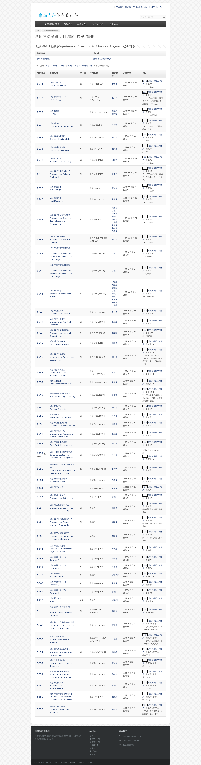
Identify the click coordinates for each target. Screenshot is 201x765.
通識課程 (68, 24)
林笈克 (114, 469)
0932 (40, 98)
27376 (145, 693)
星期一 (48, 65)
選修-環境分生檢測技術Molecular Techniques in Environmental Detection (60, 674)
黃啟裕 (114, 188)
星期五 (77, 65)
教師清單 (93, 754)
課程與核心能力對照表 (102, 58)
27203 (145, 609)
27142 (145, 620)
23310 (145, 109)
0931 (40, 84)
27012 (145, 371)
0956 (40, 424)
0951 (40, 372)
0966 (40, 536)
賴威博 (114, 228)
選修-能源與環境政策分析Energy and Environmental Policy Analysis (61, 652)
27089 (145, 310)
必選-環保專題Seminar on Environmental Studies (61, 293)
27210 (145, 341)
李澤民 (114, 424)
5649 (40, 625)
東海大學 (37, 762)
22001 (145, 134)
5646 (40, 591)
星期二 (55, 65)
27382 (145, 503)
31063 (145, 557)
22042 (145, 81)
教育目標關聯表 (43, 58)
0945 (40, 293)
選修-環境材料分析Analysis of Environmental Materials (61, 709)
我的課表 (119, 7)
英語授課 (82, 24)
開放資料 (93, 751)
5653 (40, 674)
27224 (145, 236)
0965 (40, 522)
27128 (145, 547)
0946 (40, 312)
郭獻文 (114, 219)
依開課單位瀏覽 (52, 24)
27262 (145, 495)
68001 (145, 573)
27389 (145, 705)
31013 (145, 380)
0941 (40, 219)
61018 (145, 185)
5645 (40, 583)
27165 (145, 168)
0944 (40, 270)
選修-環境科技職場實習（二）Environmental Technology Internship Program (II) (62, 522)
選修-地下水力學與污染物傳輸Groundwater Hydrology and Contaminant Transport (62, 625)
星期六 (85, 65)
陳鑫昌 (114, 137)
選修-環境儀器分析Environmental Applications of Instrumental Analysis (62, 434)
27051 (145, 635)
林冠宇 (114, 199)
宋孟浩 (114, 160)
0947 (40, 321)
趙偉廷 (114, 113)
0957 (40, 433)
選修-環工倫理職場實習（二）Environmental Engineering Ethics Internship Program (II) (62, 536)
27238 (145, 320)
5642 (40, 558)
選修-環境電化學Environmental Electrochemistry (57, 685)
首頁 (91, 736)
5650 (40, 639)
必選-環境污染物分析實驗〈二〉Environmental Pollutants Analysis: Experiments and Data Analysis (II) (61, 253)
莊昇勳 (114, 455)
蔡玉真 (114, 110)
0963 (40, 496)
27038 (145, 478)
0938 (40, 174)
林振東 (114, 84)
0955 (40, 415)
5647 (40, 599)
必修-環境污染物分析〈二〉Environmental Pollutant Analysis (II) (61, 174)
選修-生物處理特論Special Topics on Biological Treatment (61, 663)
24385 (145, 92)
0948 (40, 333)
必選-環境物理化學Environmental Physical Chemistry (60, 239)
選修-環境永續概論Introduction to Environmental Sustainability (62, 357)
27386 (145, 517)
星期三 (63, 65)
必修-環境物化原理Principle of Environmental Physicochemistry (61, 549)
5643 (40, 566)
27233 (145, 290)
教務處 (81, 762)
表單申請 (114, 24)
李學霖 (114, 222)
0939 (40, 188)
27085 (145, 414)
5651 (40, 652)
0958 (40, 443)
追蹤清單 (128, 7)
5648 (40, 611)
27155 (145, 671)
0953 (40, 395)
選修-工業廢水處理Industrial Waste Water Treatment (59, 639)
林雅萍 (114, 98)
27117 (145, 660)
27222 (145, 432)
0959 (40, 453)
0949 (40, 342)
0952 (40, 382)
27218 (145, 216)
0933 (40, 112)
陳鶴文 (114, 216)
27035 (145, 422)
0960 (40, 468)
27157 (145, 120)
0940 (40, 199)
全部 (91, 65)
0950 (40, 356)
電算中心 (73, 762)
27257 (145, 442)
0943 (40, 253)
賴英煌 (114, 148)
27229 (145, 157)
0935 (40, 137)
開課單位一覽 (95, 739)
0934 (40, 124)
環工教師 (115, 575)
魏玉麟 (114, 231)
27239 (145, 330)
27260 (145, 456)
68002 (145, 598)
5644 (40, 575)
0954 (40, 407)
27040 (145, 196)
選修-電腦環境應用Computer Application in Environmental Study (60, 372)
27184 (145, 250)
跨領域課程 (98, 24)
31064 (145, 565)
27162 (145, 649)
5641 (40, 548)
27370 (145, 682)
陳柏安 (114, 312)
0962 (40, 488)
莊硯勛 (114, 372)
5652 (40, 663)
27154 (145, 406)
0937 (40, 160)
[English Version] (159, 7)
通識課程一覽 (95, 742)
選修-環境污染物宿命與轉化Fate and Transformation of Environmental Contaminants (62, 696)
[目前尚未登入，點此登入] (143, 7)
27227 (145, 389)
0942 (40, 239)
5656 (40, 709)
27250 (145, 467)
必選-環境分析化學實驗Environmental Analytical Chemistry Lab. (60, 333)
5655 (40, 696)
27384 (145, 531)
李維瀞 (114, 125)
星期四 (70, 65)
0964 (40, 507)
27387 (145, 349)
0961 (40, 480)
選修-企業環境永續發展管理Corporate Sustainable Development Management (61, 455)
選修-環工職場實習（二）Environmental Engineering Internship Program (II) (61, 508)
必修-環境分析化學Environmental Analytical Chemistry (60, 322)
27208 (145, 487)
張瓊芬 (114, 174)
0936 (40, 148)
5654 (40, 685)
